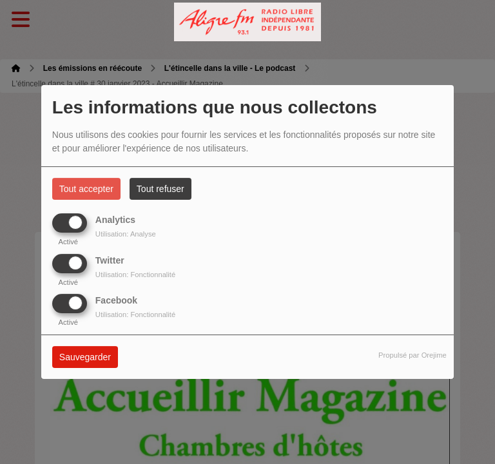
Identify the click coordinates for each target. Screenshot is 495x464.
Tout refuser (160, 189)
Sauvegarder (85, 357)
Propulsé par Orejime (412, 355)
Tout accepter (86, 189)
